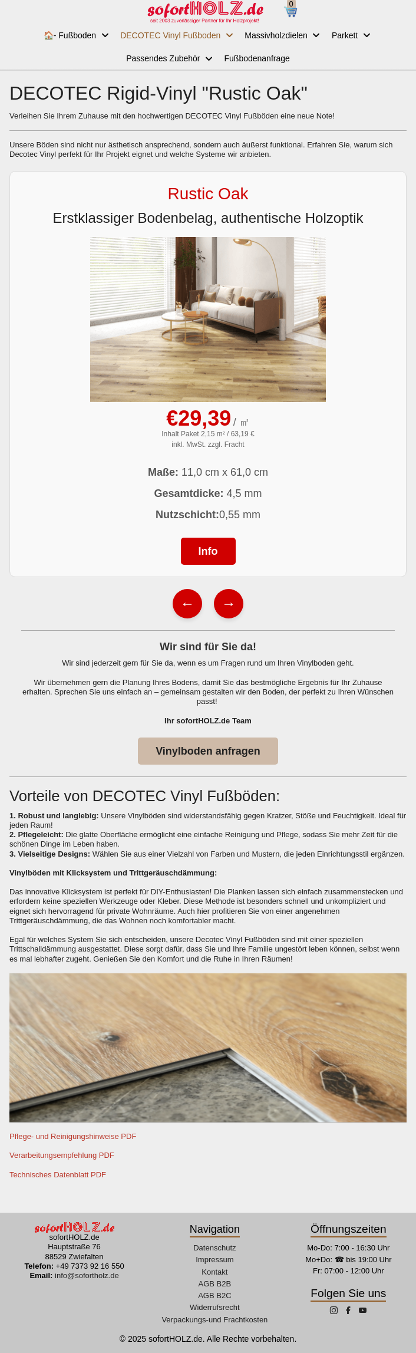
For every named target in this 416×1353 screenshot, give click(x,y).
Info (208, 551)
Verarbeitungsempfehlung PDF (61, 1155)
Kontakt (214, 1272)
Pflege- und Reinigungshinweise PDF (73, 1136)
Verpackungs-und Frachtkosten (214, 1319)
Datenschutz (214, 1247)
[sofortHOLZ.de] (205, 12)
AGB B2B (215, 1283)
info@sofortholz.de (87, 1275)
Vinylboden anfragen (208, 751)
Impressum (214, 1259)
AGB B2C (214, 1295)
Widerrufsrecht (215, 1307)
